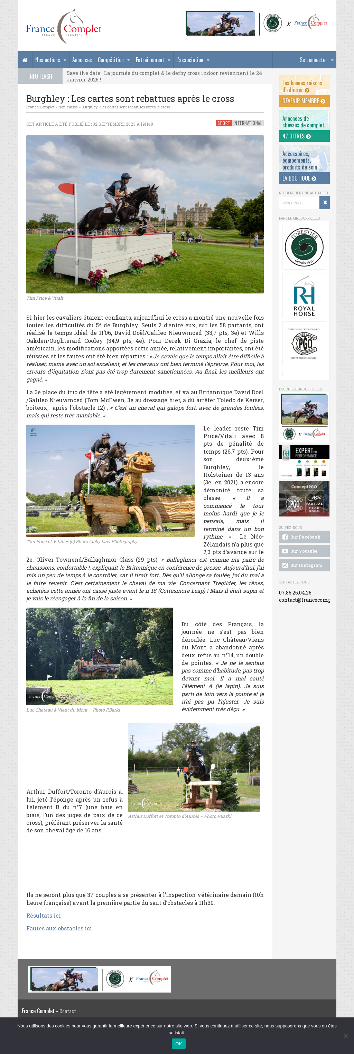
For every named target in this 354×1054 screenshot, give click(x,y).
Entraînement (150, 60)
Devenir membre (303, 101)
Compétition (111, 60)
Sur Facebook (300, 537)
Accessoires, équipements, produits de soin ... (302, 160)
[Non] (345, 1035)
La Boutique (299, 178)
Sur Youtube (299, 551)
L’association (189, 60)
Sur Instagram (301, 565)
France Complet (40, 106)
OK (178, 1043)
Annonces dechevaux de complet (303, 121)
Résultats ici (44, 915)
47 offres (296, 136)
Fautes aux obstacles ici (59, 928)
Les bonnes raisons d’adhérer (302, 86)
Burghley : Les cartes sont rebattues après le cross (126, 106)
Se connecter (313, 60)
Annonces (82, 60)
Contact (67, 1011)
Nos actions (47, 60)
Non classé (68, 106)
